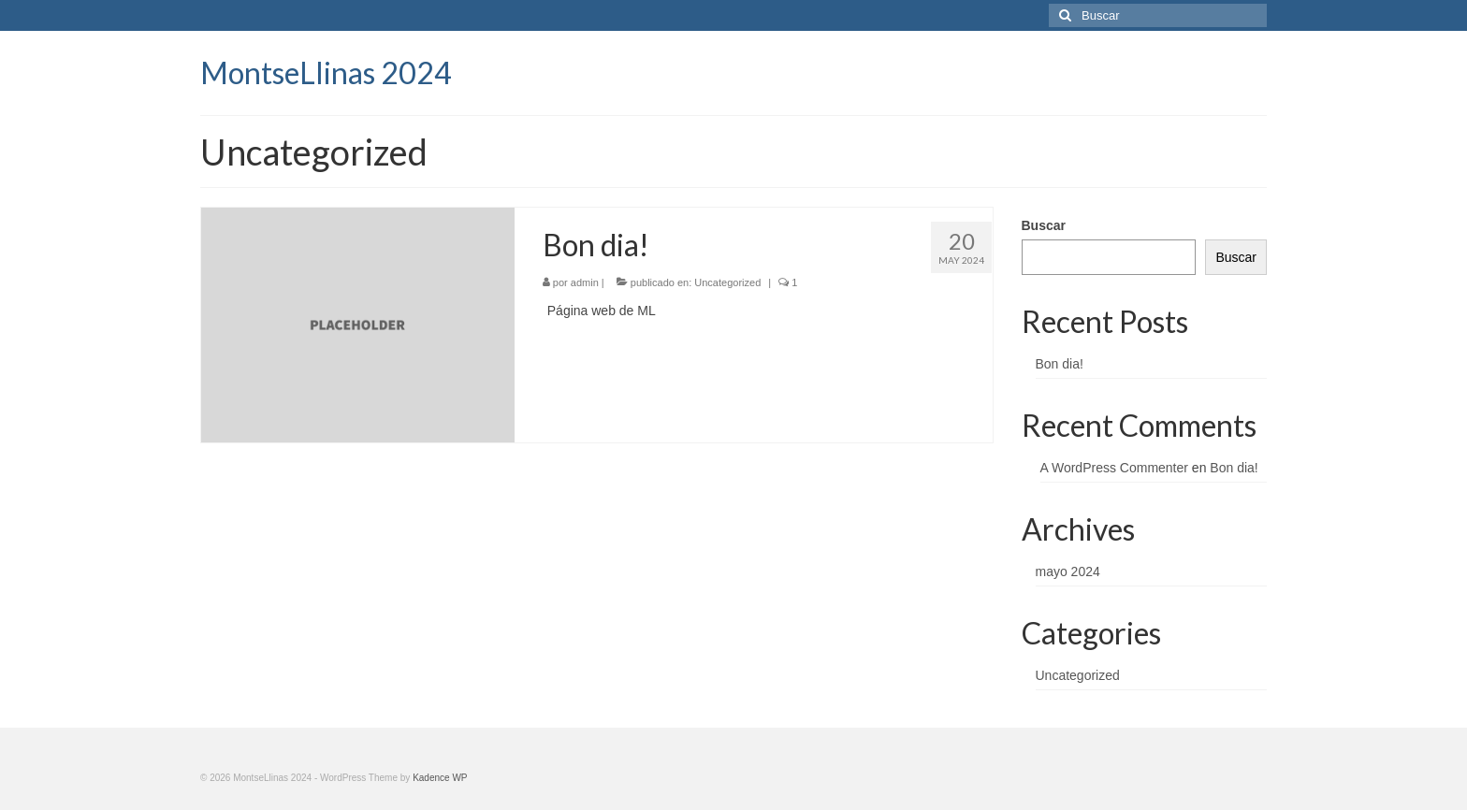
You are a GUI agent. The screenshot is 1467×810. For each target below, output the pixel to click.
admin (585, 282)
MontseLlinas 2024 (326, 72)
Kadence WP (440, 778)
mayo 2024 (1068, 571)
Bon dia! (1059, 363)
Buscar (1044, 225)
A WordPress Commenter (1114, 467)
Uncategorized (727, 282)
